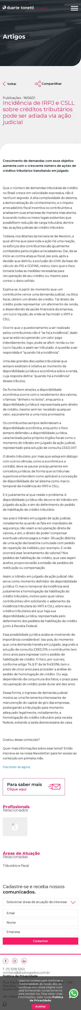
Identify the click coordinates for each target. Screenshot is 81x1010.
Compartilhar (52, 84)
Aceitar (40, 1006)
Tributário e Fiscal (16, 865)
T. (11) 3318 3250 (14, 969)
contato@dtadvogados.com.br (26, 972)
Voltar (9, 84)
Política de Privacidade (46, 999)
